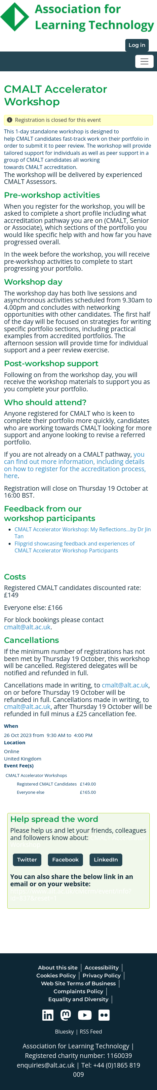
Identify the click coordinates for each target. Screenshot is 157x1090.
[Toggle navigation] (144, 61)
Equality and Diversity (78, 999)
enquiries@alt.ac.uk (46, 1065)
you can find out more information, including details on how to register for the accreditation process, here (75, 465)
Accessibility (102, 968)
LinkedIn (106, 860)
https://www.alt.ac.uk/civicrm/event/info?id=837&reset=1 (70, 895)
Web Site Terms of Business (78, 983)
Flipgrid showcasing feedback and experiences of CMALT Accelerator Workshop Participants (75, 547)
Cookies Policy (56, 975)
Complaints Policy (78, 991)
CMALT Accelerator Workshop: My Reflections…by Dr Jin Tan (83, 533)
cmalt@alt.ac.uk (27, 626)
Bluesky (64, 1031)
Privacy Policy (102, 975)
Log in (137, 45)
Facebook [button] (65, 860)
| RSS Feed (88, 1031)
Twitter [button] (27, 860)
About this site (58, 968)
